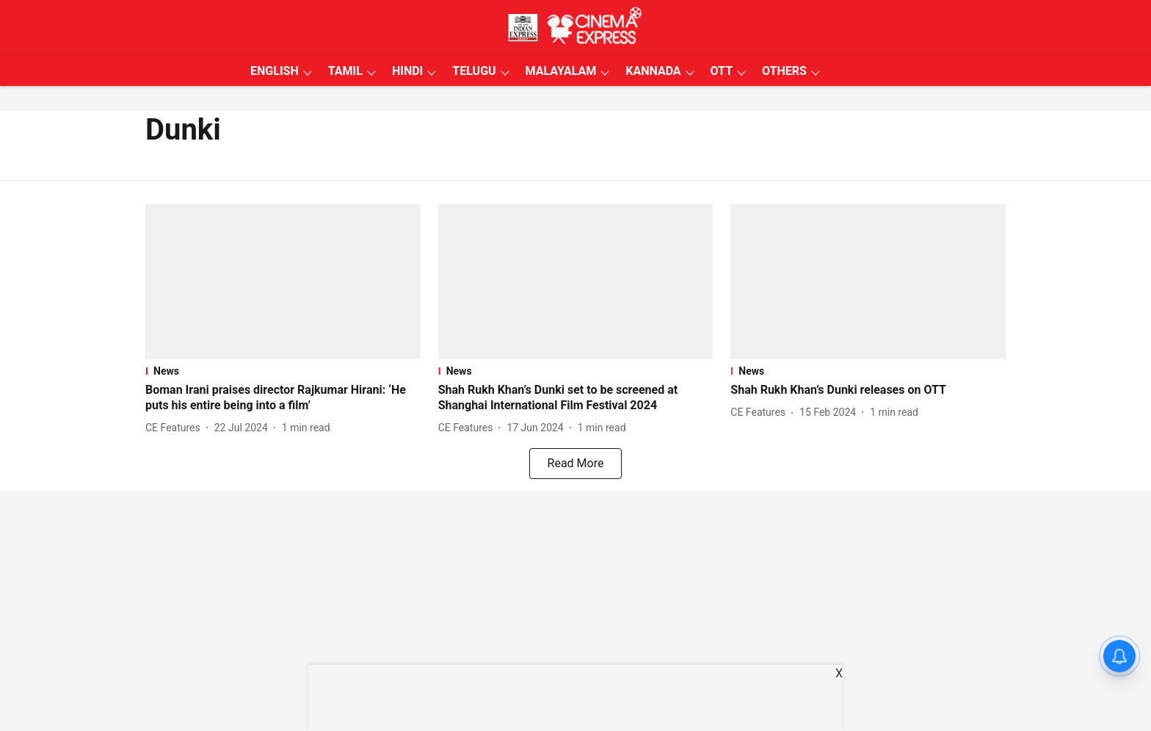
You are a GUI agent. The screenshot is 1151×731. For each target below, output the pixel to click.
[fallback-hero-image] (283, 281)
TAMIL (345, 71)
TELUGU (473, 71)
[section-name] (283, 371)
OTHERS (784, 71)
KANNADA (652, 71)
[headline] (283, 398)
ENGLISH (274, 71)
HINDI (407, 71)
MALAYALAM (561, 71)
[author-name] (175, 428)
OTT (722, 71)
